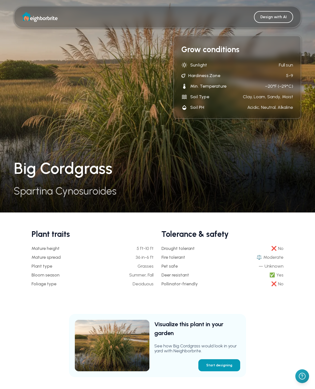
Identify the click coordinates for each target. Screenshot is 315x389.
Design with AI (273, 17)
